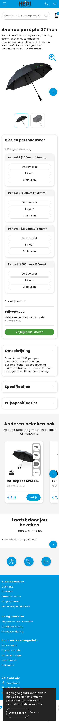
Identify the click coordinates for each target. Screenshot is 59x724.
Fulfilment (8, 665)
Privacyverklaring (12, 631)
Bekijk (33, 497)
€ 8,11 (11, 497)
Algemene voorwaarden (17, 621)
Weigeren (35, 712)
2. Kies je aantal (15, 301)
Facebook (11, 683)
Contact (7, 591)
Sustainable (9, 645)
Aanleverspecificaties (16, 606)
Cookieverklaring (12, 626)
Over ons (7, 586)
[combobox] (22, 15)
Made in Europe (12, 655)
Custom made (11, 650)
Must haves (9, 660)
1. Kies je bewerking (18, 149)
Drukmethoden (11, 596)
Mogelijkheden (11, 601)
